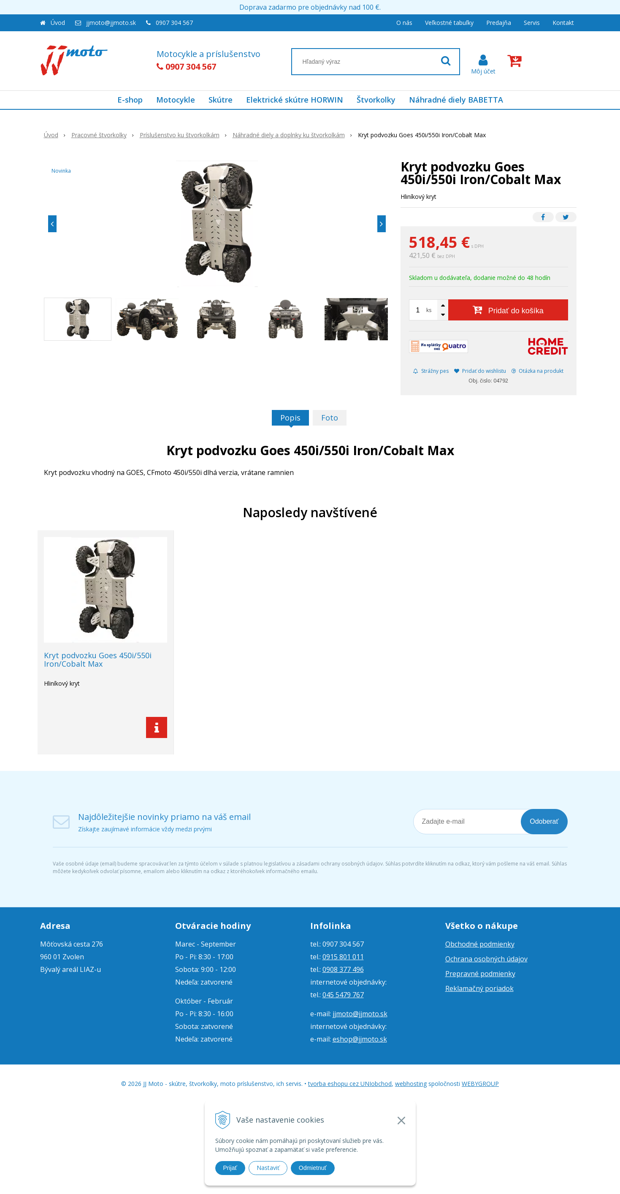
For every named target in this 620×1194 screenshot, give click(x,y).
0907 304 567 (174, 23)
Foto (329, 417)
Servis (532, 23)
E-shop (130, 100)
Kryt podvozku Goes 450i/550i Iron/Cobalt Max (98, 659)
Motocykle (175, 100)
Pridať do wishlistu (480, 370)
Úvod (58, 23)
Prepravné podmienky (480, 973)
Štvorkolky (376, 100)
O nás (404, 23)
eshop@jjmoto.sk (360, 1039)
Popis (290, 417)
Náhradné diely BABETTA (456, 100)
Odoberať (544, 821)
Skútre (220, 100)
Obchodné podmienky (479, 944)
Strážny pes (431, 370)
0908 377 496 (343, 969)
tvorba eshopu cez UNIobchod (350, 1084)
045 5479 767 (343, 994)
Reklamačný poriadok (479, 988)
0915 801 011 (343, 956)
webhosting (411, 1084)
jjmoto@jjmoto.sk (111, 23)
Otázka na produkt (537, 370)
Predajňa (498, 23)
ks (428, 310)
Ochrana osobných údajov (486, 958)
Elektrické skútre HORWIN (294, 100)
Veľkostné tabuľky (449, 23)
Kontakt (563, 23)
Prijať (230, 1167)
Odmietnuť (313, 1167)
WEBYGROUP (480, 1084)
